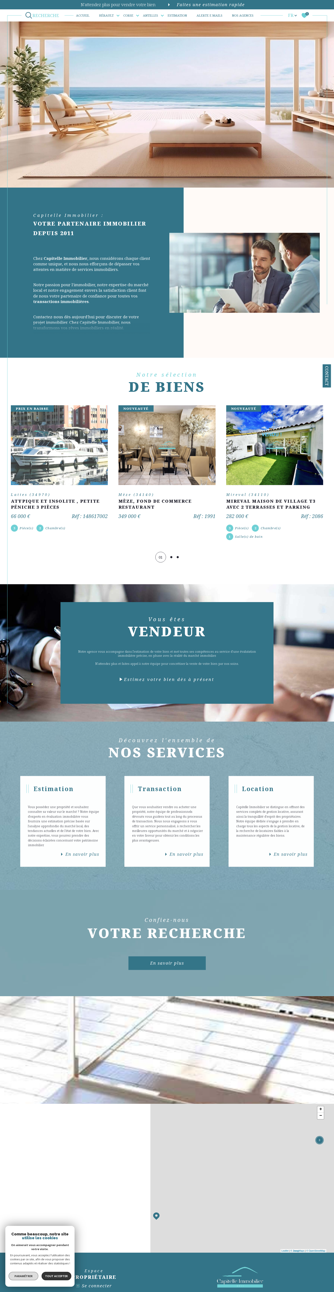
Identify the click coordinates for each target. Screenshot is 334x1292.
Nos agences (242, 15)
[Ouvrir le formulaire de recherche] (43, 15)
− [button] (320, 1116)
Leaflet (285, 1250)
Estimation (177, 15)
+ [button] (320, 1109)
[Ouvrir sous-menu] (117, 15)
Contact (327, 376)
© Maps (298, 1250)
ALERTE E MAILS (209, 15)
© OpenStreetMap (315, 1250)
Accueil (82, 15)
